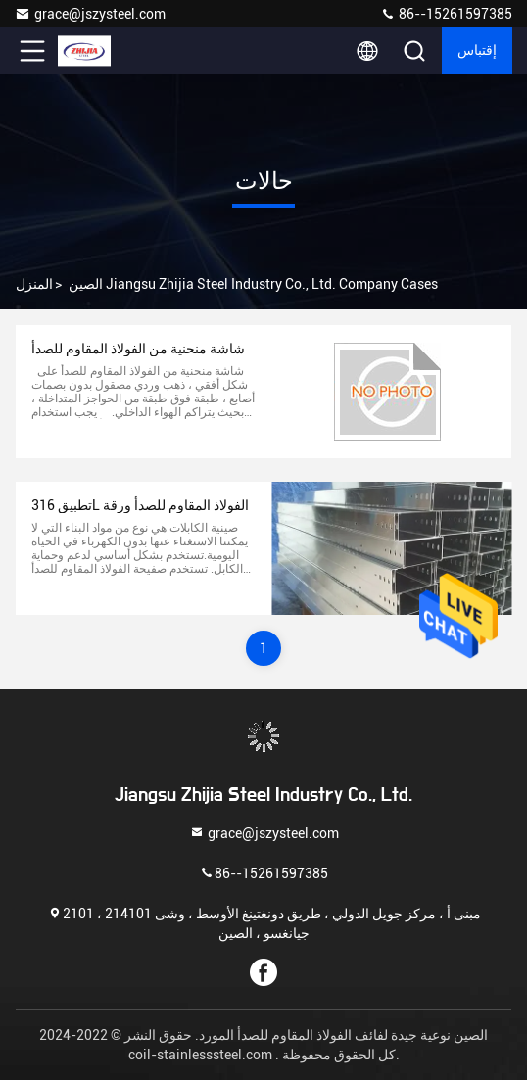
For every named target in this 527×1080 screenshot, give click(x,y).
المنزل (34, 284)
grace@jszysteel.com (90, 14)
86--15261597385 (446, 14)
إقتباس (477, 51)
